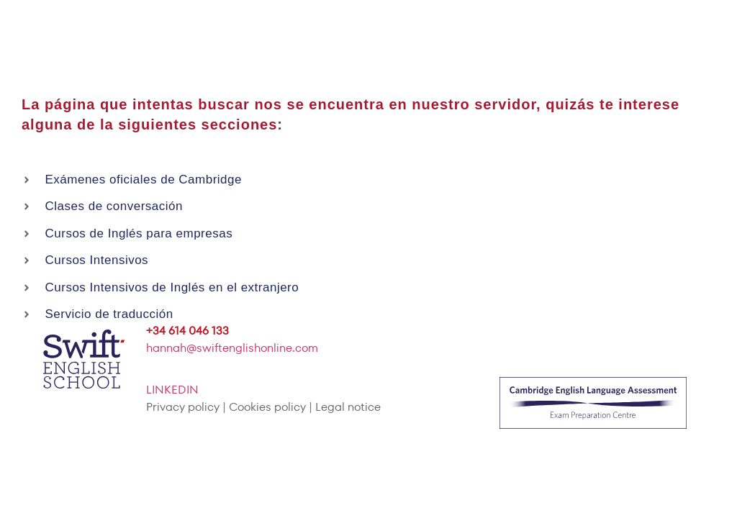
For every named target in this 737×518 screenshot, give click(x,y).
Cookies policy (267, 407)
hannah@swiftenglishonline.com (232, 348)
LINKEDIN (172, 389)
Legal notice (348, 407)
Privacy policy (183, 407)
